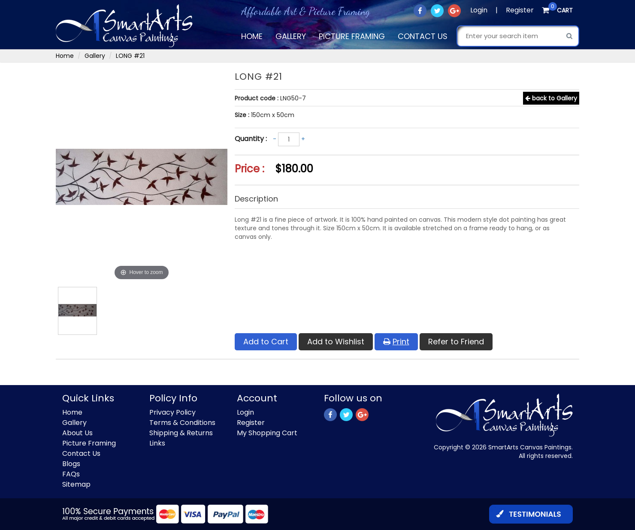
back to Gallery (551, 98)
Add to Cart (265, 341)
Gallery (290, 36)
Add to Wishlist (335, 341)
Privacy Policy (172, 412)
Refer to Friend (456, 341)
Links (157, 443)
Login (478, 10)
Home (252, 36)
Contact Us (423, 36)
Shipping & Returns (181, 433)
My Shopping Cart (267, 433)
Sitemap (76, 484)
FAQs (71, 474)
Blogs (71, 464)
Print (396, 341)
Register (520, 10)
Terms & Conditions (182, 423)
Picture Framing (352, 36)
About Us (77, 433)
